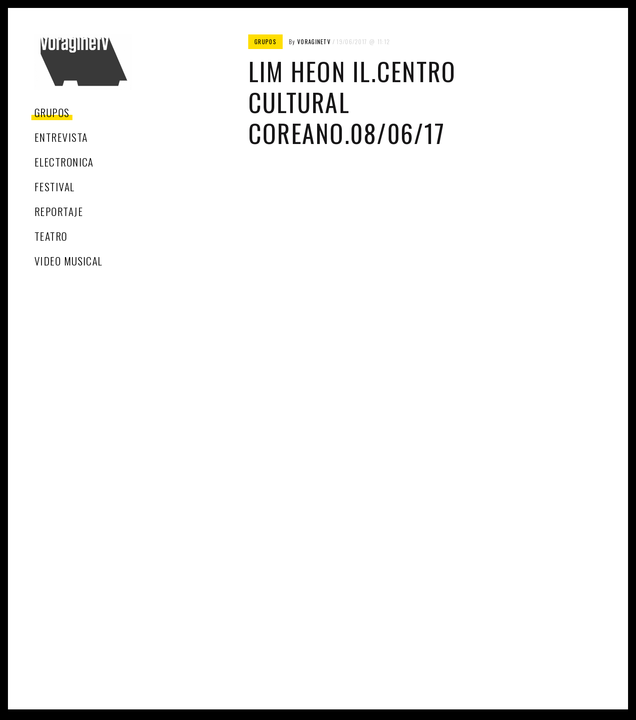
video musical (68, 261)
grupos (52, 112)
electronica (64, 162)
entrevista (60, 137)
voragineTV (314, 41)
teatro (51, 236)
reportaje (58, 211)
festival (54, 186)
